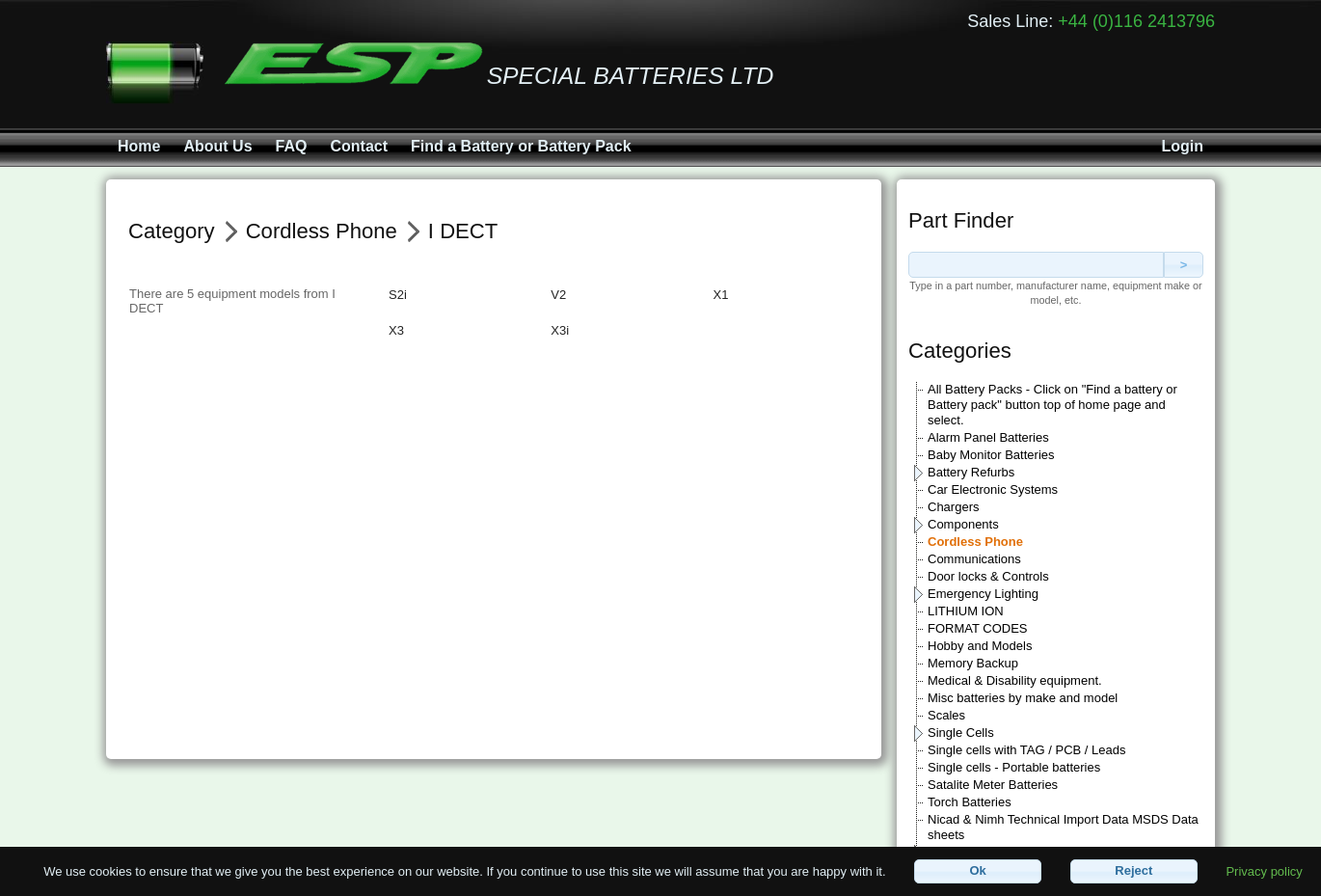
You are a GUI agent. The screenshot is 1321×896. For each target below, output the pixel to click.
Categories (959, 351)
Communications (974, 559)
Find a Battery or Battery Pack (521, 146)
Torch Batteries (969, 802)
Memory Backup (973, 663)
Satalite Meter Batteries (993, 784)
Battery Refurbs (971, 472)
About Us (217, 146)
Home (139, 146)
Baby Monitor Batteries (991, 455)
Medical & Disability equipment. (1015, 680)
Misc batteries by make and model (1023, 698)
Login (1182, 146)
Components (963, 524)
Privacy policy (1264, 870)
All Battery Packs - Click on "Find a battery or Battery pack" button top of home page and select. (1052, 404)
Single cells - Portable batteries (1014, 767)
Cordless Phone (975, 541)
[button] (977, 871)
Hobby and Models (980, 645)
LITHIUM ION (966, 611)
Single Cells (961, 732)
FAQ (292, 146)
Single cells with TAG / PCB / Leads (1026, 750)
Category (171, 231)
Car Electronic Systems (993, 489)
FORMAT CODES (978, 628)
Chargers (953, 507)
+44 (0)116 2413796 (1136, 21)
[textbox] (1036, 265)
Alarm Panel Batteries (988, 437)
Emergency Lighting (983, 593)
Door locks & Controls (988, 576)
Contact (359, 146)
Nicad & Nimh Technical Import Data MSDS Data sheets (1063, 827)
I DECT (463, 231)
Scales (946, 715)
